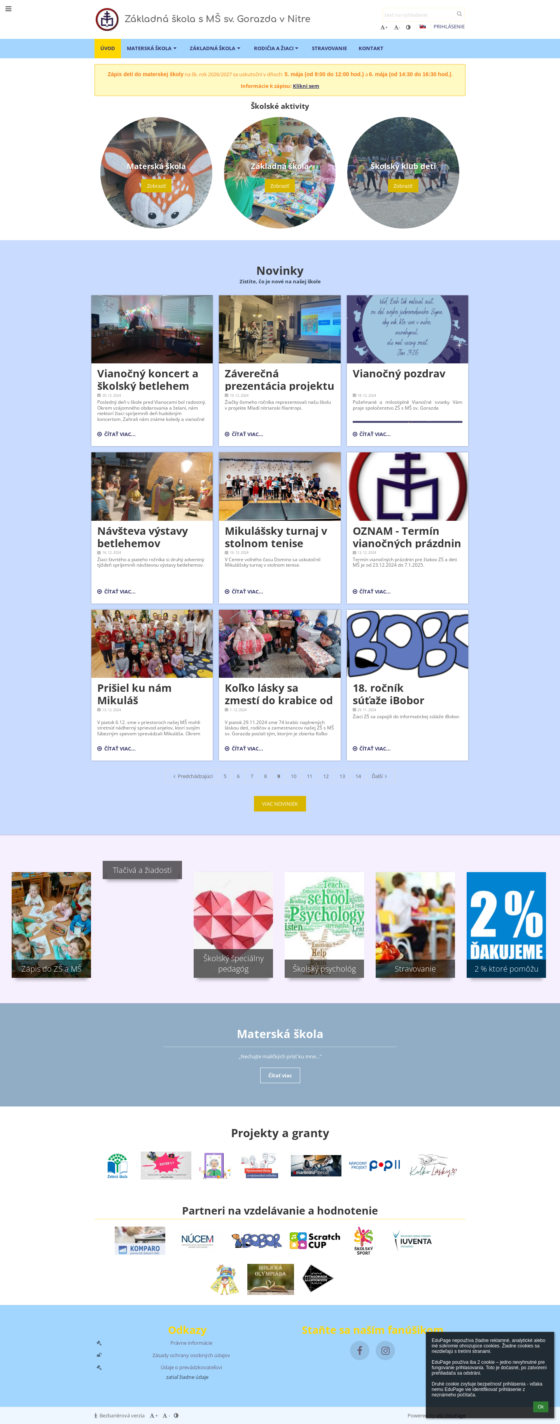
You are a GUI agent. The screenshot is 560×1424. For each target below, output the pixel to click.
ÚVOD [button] (107, 48)
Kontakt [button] (371, 48)
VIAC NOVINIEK (280, 803)
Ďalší (380, 776)
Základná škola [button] (216, 48)
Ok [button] (541, 1407)
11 (309, 776)
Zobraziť (156, 185)
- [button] (397, 27)
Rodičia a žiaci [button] (277, 48)
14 (358, 776)
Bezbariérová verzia (120, 1415)
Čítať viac (280, 1075)
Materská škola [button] (152, 48)
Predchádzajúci (192, 776)
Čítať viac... (116, 435)
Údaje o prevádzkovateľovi (191, 1367)
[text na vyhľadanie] (423, 15)
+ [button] (384, 27)
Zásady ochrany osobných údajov (191, 1355)
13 (342, 776)
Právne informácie (191, 1342)
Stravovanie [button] (329, 48)
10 (293, 776)
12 (326, 776)
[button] (423, 26)
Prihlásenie (449, 26)
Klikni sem (306, 85)
